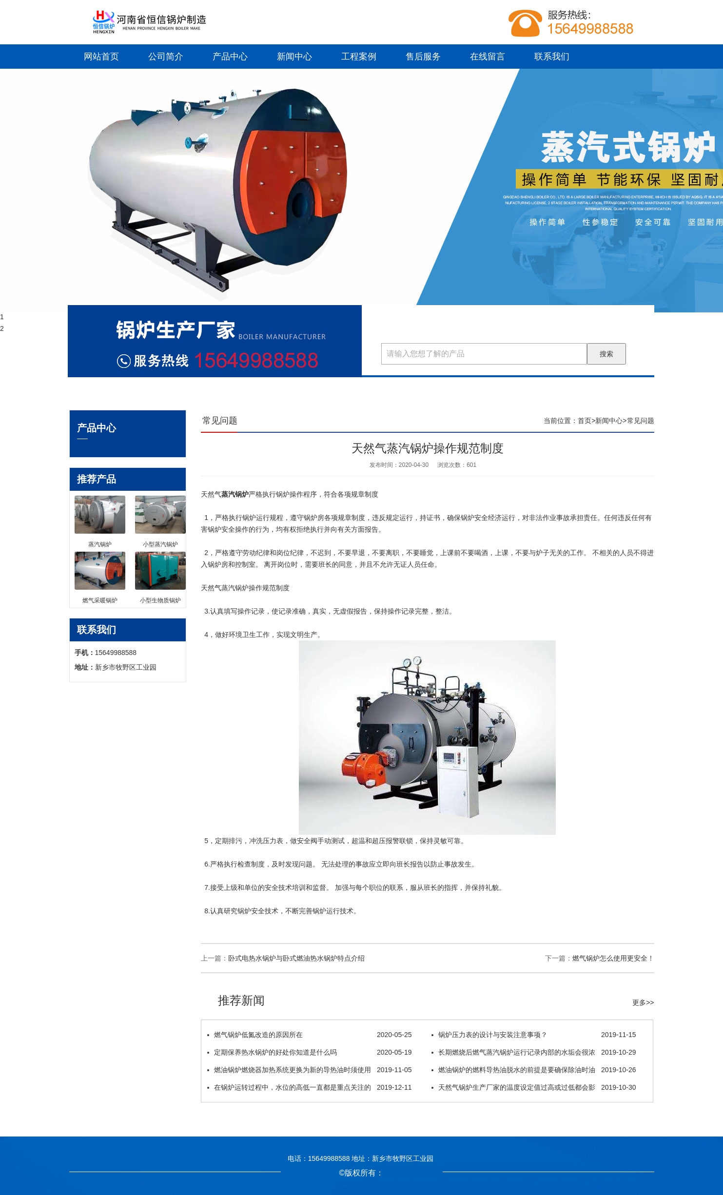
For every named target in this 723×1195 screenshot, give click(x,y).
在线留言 (487, 56)
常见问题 (640, 420)
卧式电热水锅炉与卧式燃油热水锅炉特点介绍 (296, 958)
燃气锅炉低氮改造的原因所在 (309, 1034)
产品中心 (230, 56)
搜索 (606, 354)
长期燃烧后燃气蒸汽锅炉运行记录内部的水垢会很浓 (533, 1052)
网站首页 (101, 56)
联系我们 (551, 56)
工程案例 (358, 56)
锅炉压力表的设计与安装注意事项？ (533, 1034)
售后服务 (423, 56)
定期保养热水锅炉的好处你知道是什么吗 (309, 1052)
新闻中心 (294, 56)
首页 (584, 420)
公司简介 (165, 56)
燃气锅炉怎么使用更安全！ (613, 958)
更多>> (643, 1002)
